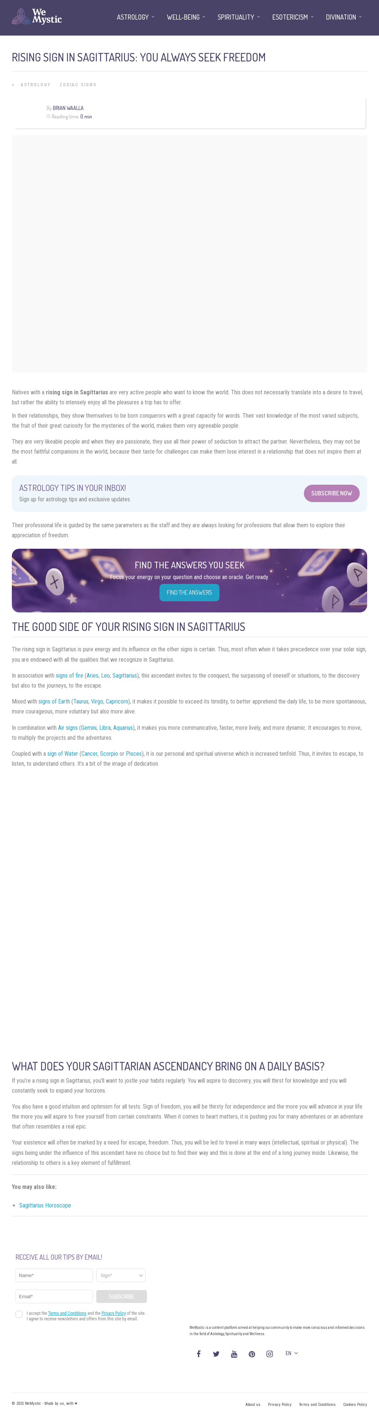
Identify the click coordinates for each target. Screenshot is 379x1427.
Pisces (134, 753)
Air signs (68, 727)
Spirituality (236, 17)
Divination (341, 17)
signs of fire (69, 675)
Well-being (183, 17)
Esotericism (290, 17)
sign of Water (62, 753)
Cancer (89, 753)
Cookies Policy (355, 1404)
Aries (92, 675)
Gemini (89, 727)
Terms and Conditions (317, 1404)
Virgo (97, 701)
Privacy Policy (280, 1404)
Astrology (36, 84)
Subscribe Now (331, 493)
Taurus (80, 701)
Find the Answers (189, 592)
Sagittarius (125, 675)
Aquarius (123, 727)
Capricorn (117, 701)
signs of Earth (54, 701)
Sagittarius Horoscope (45, 1205)
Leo (105, 675)
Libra (105, 727)
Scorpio (109, 753)
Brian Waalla (68, 108)
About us (253, 1404)
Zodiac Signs (78, 84)
